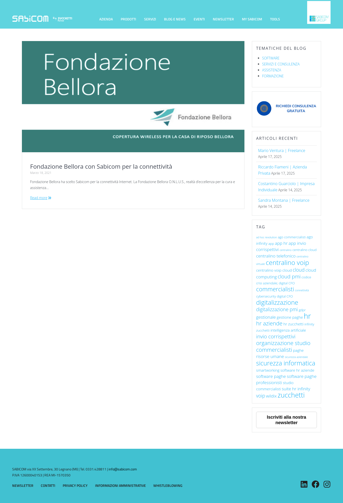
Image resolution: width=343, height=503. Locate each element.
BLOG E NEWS (175, 19)
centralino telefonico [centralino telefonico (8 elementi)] (276, 256)
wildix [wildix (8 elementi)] (271, 396)
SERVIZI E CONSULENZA (281, 64)
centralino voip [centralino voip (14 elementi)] (287, 262)
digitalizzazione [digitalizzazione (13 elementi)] (277, 302)
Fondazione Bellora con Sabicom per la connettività (101, 166)
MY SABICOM (252, 19)
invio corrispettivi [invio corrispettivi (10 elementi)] (275, 336)
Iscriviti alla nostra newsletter (286, 420)
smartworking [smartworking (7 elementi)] (268, 370)
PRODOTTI (128, 19)
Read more (38, 197)
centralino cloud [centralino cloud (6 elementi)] (304, 250)
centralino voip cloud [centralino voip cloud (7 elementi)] (274, 270)
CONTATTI (48, 485)
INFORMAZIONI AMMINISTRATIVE (120, 485)
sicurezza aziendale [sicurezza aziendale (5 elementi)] (296, 357)
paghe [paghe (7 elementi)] (298, 350)
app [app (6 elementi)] (271, 243)
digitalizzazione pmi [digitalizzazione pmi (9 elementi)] (277, 309)
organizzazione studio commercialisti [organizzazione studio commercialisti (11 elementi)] (283, 346)
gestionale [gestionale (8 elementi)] (266, 317)
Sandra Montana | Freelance (283, 200)
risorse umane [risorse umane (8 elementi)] (270, 356)
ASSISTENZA (271, 70)
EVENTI (199, 19)
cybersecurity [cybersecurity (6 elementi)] (266, 296)
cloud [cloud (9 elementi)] (299, 269)
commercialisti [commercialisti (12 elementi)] (275, 289)
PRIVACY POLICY (75, 485)
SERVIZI (150, 19)
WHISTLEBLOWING (167, 485)
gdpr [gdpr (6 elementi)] (302, 310)
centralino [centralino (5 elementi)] (285, 250)
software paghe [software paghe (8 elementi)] (271, 376)
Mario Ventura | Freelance (281, 150)
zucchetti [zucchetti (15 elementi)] (291, 395)
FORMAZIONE (273, 76)
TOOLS (275, 19)
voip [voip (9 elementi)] (260, 395)
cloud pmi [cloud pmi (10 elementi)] (289, 276)
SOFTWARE (271, 58)
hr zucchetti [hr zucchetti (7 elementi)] (294, 323)
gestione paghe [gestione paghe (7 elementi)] (290, 317)
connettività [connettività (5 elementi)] (302, 290)
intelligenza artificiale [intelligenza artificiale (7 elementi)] (288, 330)
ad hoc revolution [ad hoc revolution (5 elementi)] (266, 237)
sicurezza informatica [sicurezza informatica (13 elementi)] (285, 363)
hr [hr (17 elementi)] (307, 316)
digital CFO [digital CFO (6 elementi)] (285, 296)
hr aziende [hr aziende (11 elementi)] (269, 323)
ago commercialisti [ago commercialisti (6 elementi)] (292, 237)
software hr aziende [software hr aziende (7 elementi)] (297, 370)
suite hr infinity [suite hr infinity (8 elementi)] (296, 389)
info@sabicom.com (123, 469)
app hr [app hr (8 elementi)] (281, 243)
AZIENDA (106, 19)
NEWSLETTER (223, 19)
